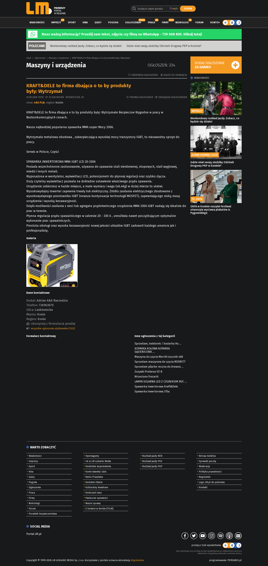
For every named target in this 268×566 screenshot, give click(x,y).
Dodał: (31, 300)
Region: (31, 319)
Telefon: (32, 305)
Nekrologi (182, 22)
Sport (72, 22)
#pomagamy (92, 455)
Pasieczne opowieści (96, 498)
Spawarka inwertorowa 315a (152, 391)
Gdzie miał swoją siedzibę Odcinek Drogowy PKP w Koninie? (164, 46)
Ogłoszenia (132, 22)
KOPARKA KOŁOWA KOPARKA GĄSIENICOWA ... (152, 350)
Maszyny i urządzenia (59, 58)
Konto (214, 22)
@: (28, 324)
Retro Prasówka (94, 477)
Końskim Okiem (94, 482)
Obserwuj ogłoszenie (144, 75)
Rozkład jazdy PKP (152, 466)
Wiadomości (37, 22)
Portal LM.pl (33, 534)
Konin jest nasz (93, 492)
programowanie (217, 560)
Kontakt (203, 487)
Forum (199, 22)
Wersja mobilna (207, 455)
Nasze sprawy (93, 503)
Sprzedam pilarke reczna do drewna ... (159, 366)
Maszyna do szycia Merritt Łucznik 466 (159, 356)
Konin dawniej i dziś (95, 471)
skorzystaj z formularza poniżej (53, 324)
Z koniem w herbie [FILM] (99, 508)
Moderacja (204, 466)
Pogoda (113, 22)
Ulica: (30, 310)
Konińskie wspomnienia (98, 466)
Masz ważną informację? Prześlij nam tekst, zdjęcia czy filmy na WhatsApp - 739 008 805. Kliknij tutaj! (122, 34)
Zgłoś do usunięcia (175, 75)
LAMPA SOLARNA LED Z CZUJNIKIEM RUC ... (161, 381)
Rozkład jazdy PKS (152, 461)
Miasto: (31, 314)
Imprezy (56, 22)
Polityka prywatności (210, 471)
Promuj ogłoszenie (141, 97)
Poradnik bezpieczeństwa (43, 513)
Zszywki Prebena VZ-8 (148, 371)
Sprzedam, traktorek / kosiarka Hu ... (158, 343)
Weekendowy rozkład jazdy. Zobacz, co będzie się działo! (86, 46)
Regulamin (204, 477)
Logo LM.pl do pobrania (212, 482)
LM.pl (28, 58)
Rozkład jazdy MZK (152, 455)
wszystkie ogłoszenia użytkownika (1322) (53, 328)
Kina (85, 22)
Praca (151, 22)
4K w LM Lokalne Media (98, 461)
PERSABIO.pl (234, 560)
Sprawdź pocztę (207, 461)
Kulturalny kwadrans (96, 487)
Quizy (98, 22)
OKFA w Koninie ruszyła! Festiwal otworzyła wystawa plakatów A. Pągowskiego (210, 209)
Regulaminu (137, 560)
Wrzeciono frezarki (146, 376)
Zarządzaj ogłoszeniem (172, 97)
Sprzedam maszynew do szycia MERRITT (160, 361)
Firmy (165, 22)
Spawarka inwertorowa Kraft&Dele (156, 386)
